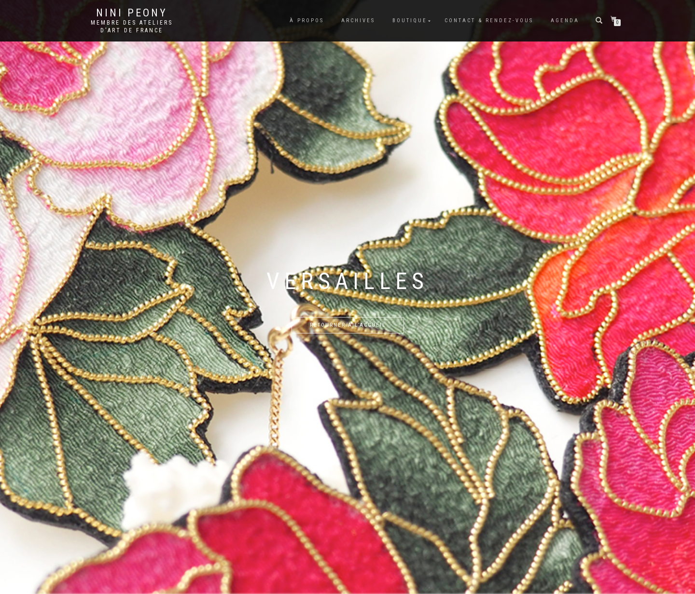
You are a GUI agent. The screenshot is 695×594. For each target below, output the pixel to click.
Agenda (565, 20)
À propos (307, 20)
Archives (358, 20)
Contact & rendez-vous (489, 20)
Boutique (409, 20)
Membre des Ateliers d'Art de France (132, 26)
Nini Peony (131, 13)
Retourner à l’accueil (348, 325)
